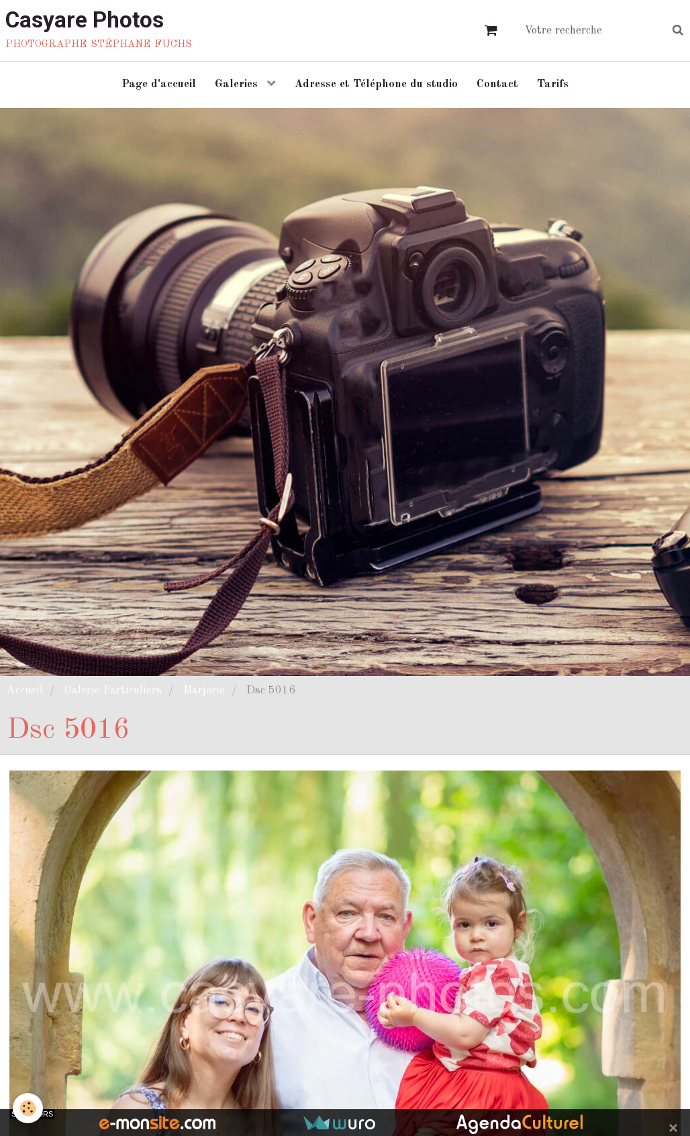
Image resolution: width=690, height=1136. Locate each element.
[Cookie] (28, 1108)
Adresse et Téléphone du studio (376, 86)
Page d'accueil (156, 86)
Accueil (25, 693)
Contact (499, 86)
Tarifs (555, 86)
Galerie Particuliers (113, 693)
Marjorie (204, 693)
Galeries (236, 86)
